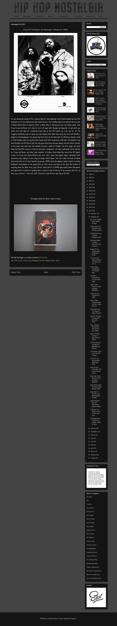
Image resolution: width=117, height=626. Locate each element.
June (92, 442)
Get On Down (90, 523)
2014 (90, 211)
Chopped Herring (92, 552)
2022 (90, 184)
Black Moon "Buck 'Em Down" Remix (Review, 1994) (95, 387)
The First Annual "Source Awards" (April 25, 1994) (100, 84)
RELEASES (27, 16)
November (94, 217)
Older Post (76, 272)
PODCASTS (90, 16)
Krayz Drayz (27, 261)
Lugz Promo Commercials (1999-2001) (101, 136)
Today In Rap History (93, 567)
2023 (90, 181)
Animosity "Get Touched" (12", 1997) (95, 295)
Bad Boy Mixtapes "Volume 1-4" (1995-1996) (100, 110)
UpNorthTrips (91, 530)
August (93, 435)
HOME (16, 16)
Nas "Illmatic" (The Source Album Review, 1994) (100, 92)
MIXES (50, 16)
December (94, 214)
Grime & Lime (91, 541)
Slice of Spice (91, 519)
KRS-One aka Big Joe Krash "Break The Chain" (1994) (100, 144)
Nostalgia (35, 261)
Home (46, 272)
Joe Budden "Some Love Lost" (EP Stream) (95, 353)
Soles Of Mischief (92, 556)
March (93, 451)
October (93, 428)
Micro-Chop (90, 534)
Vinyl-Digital (90, 526)
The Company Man (92, 560)
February (94, 455)
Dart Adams (90, 515)
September (94, 432)
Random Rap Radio (92, 564)
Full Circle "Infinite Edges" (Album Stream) (95, 221)
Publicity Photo (50, 261)
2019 (90, 194)
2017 (90, 201)
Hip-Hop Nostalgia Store (94, 578)
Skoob (57, 261)
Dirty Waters (90, 537)
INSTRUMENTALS (63, 16)
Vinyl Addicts (90, 508)
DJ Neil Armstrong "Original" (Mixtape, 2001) (95, 235)
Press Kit (41, 261)
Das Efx (20, 261)
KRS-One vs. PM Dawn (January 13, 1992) (100, 75)
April (92, 448)
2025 (90, 174)
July (92, 438)
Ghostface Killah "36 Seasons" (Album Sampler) (95, 311)
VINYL (101, 16)
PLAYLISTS (78, 16)
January (93, 458)
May (92, 445)
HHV (88, 500)
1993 (15, 261)
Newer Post (16, 272)
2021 (90, 187)
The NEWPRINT (91, 549)
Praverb (89, 504)
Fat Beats (89, 497)
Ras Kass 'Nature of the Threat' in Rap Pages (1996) (101, 118)
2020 (90, 191)
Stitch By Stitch (91, 545)
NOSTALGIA (39, 16)
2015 (90, 207)
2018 (90, 197)
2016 (90, 204)
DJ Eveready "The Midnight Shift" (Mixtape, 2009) (95, 228)
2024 (90, 178)
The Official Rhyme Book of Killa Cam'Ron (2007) (101, 152)
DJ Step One (90, 512)
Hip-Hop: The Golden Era (94, 571)
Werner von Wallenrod (93, 575)
